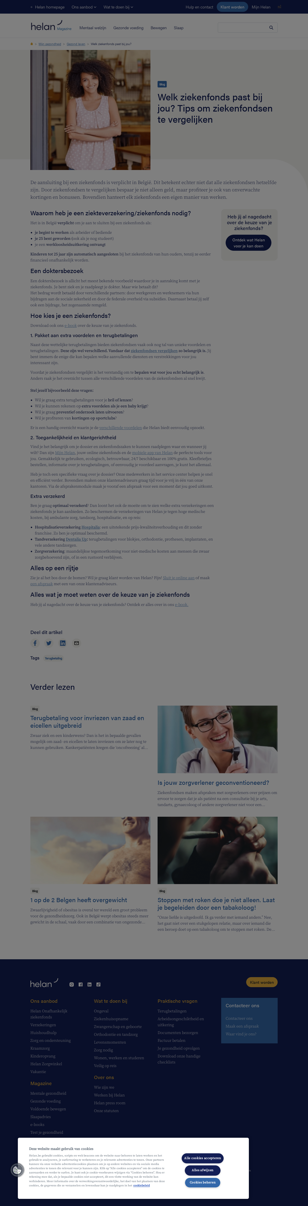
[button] (17, 1170)
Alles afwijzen (203, 1170)
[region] (133, 1168)
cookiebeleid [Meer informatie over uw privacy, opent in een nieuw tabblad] (141, 1185)
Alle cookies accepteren (202, 1158)
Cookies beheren (203, 1183)
